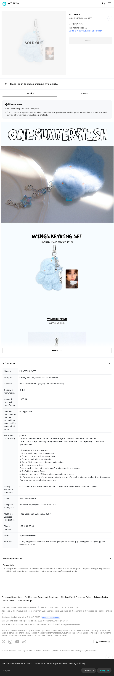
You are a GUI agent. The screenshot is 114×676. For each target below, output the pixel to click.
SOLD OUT (91, 40)
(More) (81, 663)
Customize (89, 670)
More (57, 350)
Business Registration (50, 617)
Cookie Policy (8, 601)
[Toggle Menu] (109, 4)
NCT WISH (74, 14)
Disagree (6, 670)
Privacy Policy (101, 597)
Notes (84, 93)
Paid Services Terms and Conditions (41, 597)
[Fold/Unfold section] (57, 363)
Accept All (104, 670)
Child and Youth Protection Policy (76, 597)
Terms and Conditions (12, 597)
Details (30, 93)
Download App (102, 641)
